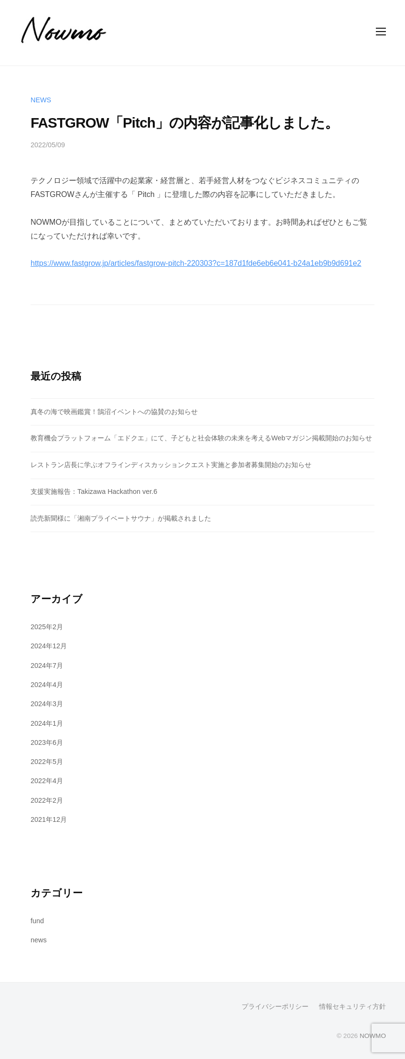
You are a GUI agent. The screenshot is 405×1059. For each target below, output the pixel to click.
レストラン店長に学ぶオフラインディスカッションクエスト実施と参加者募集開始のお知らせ (171, 465)
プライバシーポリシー (275, 1006)
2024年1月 (47, 723)
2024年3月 (47, 704)
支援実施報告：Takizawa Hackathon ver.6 (94, 491)
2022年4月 (47, 781)
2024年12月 (49, 646)
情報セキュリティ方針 (352, 1006)
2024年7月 (47, 665)
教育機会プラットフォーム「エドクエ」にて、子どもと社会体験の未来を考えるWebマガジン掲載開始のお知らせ (201, 438)
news (41, 100)
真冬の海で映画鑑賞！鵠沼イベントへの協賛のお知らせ (114, 411)
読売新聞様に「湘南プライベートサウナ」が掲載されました (121, 518)
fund (37, 921)
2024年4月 (47, 684)
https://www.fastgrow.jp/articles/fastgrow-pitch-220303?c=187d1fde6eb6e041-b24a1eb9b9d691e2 (196, 263)
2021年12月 (49, 819)
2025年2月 (47, 627)
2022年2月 (47, 800)
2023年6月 (47, 742)
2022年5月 (47, 761)
